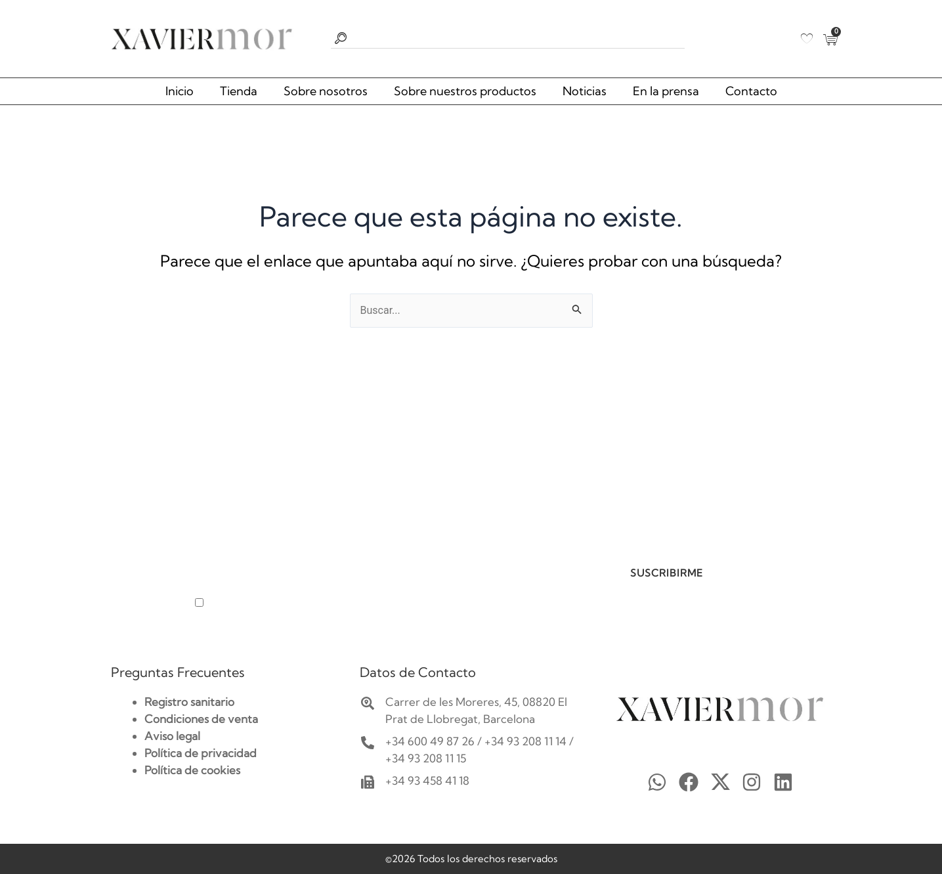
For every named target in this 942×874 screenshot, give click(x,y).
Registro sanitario (189, 702)
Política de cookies (192, 770)
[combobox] (508, 39)
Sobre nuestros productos (465, 90)
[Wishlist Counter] (807, 38)
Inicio (179, 90)
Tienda (238, 90)
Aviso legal (172, 736)
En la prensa (666, 90)
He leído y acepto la (302, 603)
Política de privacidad (200, 753)
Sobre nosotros (326, 90)
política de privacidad (350, 603)
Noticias (585, 90)
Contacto (751, 90)
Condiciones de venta (201, 719)
